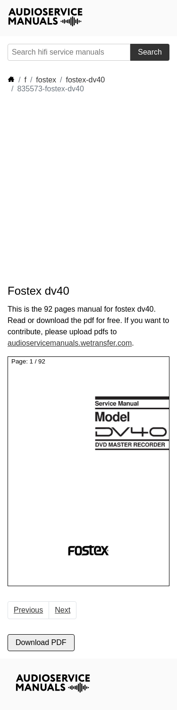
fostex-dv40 (85, 80)
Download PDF (41, 642)
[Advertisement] (88, 189)
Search (150, 52)
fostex (46, 80)
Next (62, 610)
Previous (28, 610)
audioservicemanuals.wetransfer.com (70, 343)
